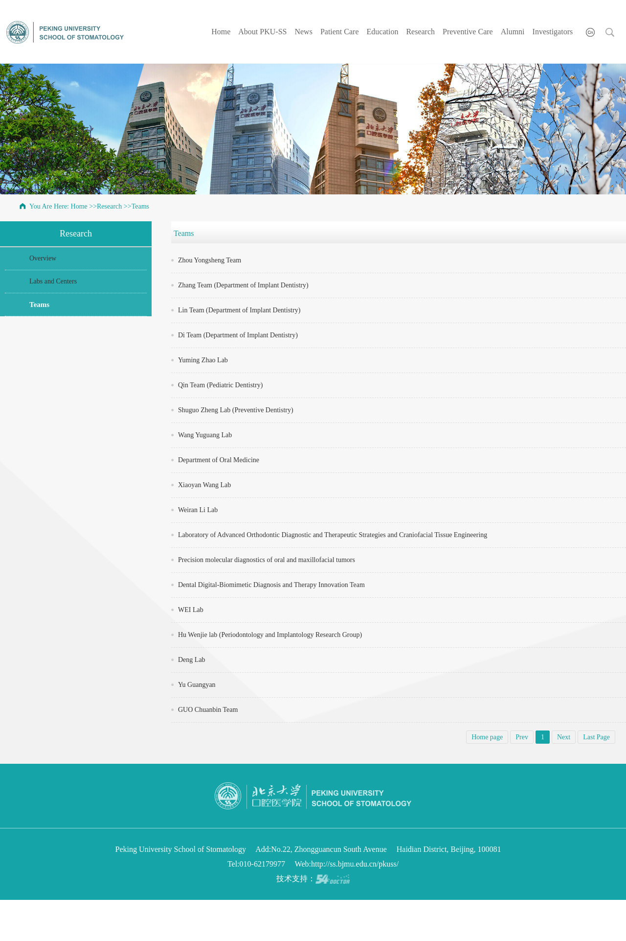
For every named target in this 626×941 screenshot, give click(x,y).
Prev (521, 737)
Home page (487, 737)
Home (220, 31)
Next (563, 737)
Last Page (596, 737)
